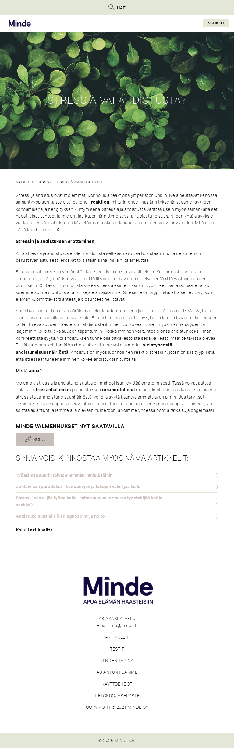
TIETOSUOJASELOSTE (117, 695)
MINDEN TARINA (117, 660)
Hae (121, 7)
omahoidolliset (118, 390)
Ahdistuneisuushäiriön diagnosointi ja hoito (60, 516)
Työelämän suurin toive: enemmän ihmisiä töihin (64, 475)
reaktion (100, 202)
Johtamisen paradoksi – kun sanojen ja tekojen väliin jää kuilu (78, 487)
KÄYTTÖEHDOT (117, 684)
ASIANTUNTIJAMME (117, 672)
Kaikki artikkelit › (34, 530)
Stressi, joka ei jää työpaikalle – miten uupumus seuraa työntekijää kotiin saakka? (89, 501)
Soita (39, 439)
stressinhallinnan (52, 390)
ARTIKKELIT (117, 637)
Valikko (216, 23)
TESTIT (117, 649)
